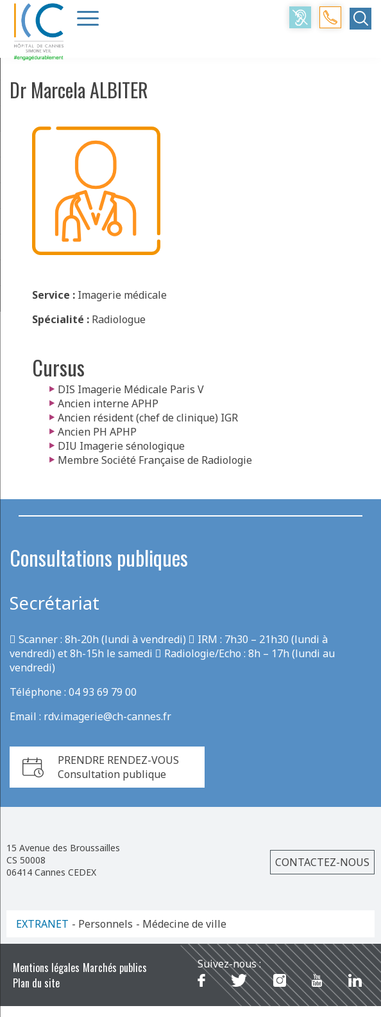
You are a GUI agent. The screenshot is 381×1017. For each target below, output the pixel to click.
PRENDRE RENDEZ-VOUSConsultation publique (118, 767)
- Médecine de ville (181, 924)
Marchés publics (115, 967)
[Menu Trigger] (88, 18)
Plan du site (36, 983)
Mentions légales (46, 967)
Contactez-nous (322, 862)
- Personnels (102, 924)
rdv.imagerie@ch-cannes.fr (107, 716)
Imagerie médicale (122, 295)
